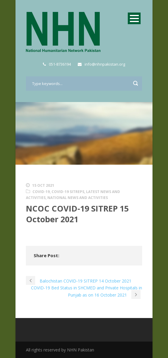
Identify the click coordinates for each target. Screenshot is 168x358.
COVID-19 (41, 191)
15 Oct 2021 (43, 185)
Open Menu (134, 18)
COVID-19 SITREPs (68, 191)
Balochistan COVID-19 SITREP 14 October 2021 (85, 281)
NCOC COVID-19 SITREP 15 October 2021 (77, 213)
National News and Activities (77, 197)
